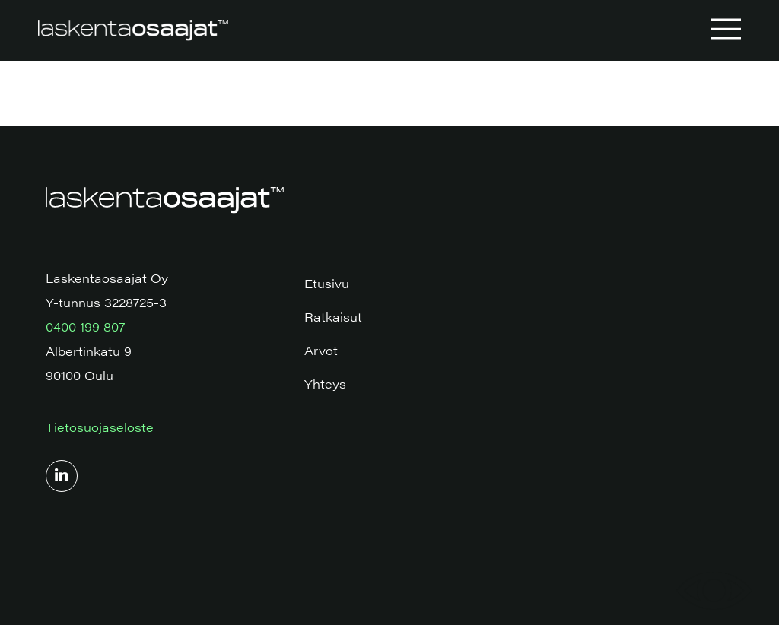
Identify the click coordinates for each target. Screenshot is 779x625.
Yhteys (325, 383)
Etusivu (326, 283)
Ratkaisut (333, 316)
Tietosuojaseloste (100, 427)
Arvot (321, 350)
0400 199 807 (85, 326)
